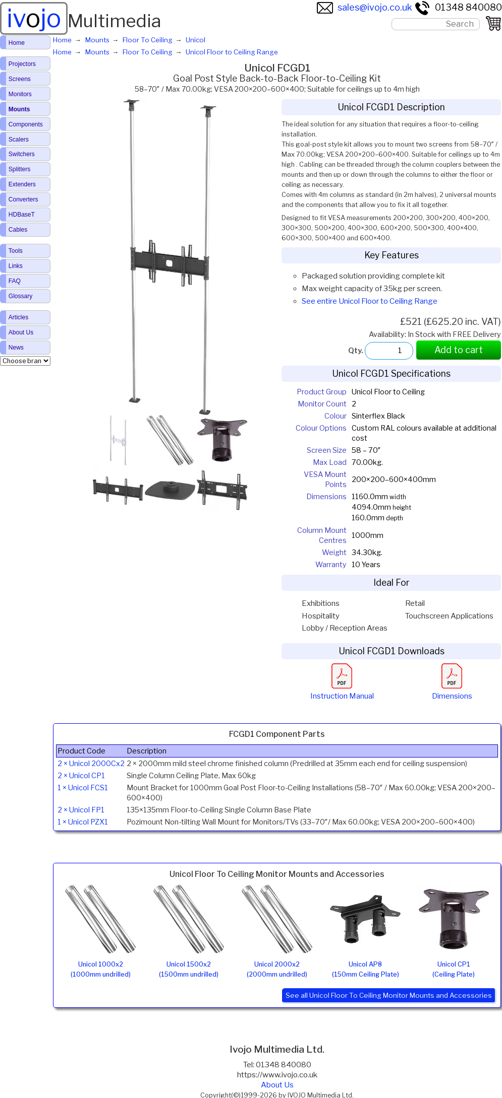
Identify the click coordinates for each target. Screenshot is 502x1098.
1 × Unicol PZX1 (83, 822)
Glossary (20, 296)
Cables (18, 229)
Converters (23, 199)
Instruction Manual (342, 691)
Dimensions (452, 691)
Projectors (22, 63)
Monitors (20, 94)
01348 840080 (458, 7)
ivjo (34, 18)
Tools (16, 250)
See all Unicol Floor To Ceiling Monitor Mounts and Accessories (389, 995)
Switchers (22, 154)
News (16, 347)
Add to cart (458, 350)
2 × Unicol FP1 (81, 809)
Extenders (22, 184)
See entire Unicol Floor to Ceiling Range (369, 301)
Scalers (19, 139)
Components (26, 124)
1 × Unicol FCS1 (83, 787)
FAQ (15, 281)
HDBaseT (22, 214)
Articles (18, 317)
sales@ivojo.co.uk (364, 7)
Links (16, 265)
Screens (20, 79)
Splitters (19, 169)
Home (17, 42)
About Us (277, 1084)
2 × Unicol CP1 (81, 775)
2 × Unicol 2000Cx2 (91, 763)
